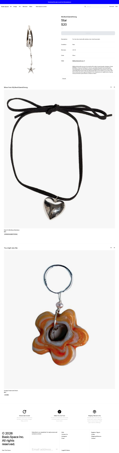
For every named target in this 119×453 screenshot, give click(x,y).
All (10, 6)
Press (63, 438)
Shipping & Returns (96, 436)
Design (15, 6)
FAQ (63, 432)
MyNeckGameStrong (69, 17)
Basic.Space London (41, 6)
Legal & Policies (66, 450)
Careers (93, 438)
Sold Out (88, 33)
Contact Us (65, 434)
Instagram (64, 436)
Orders (93, 434)
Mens (30, 6)
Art (20, 6)
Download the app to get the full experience (59, 2)
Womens (25, 6)
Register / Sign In (95, 432)
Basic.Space (5, 6)
